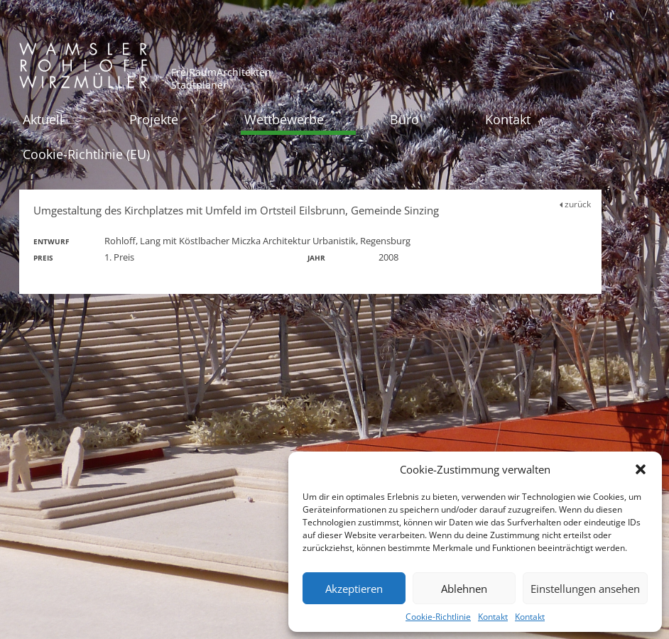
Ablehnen (464, 588)
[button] (640, 469)
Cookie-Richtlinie (438, 617)
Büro (404, 119)
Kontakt (493, 617)
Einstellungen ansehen (585, 588)
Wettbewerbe (284, 119)
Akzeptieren (354, 588)
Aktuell (43, 119)
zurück (575, 204)
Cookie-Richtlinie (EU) (86, 154)
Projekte (153, 119)
